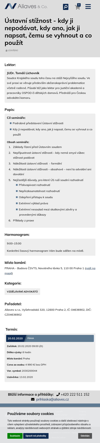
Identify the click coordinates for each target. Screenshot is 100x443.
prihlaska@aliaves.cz (52, 399)
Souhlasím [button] (15, 436)
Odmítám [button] (85, 436)
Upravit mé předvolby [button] (36, 436)
